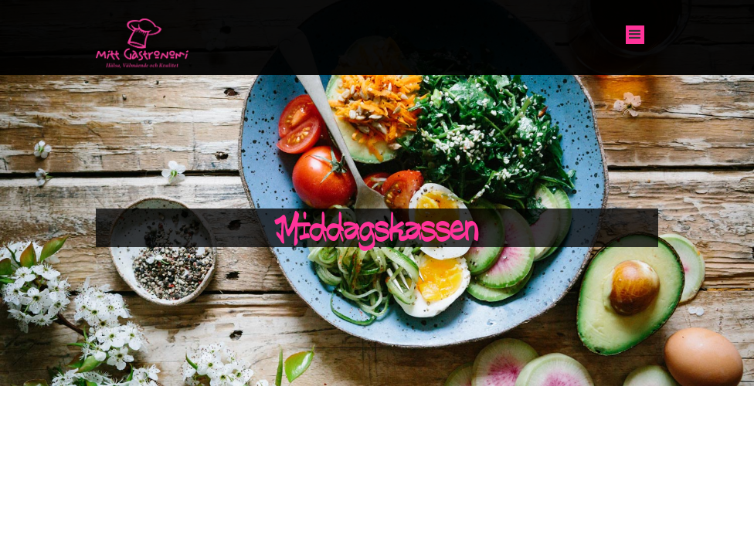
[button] (635, 35)
